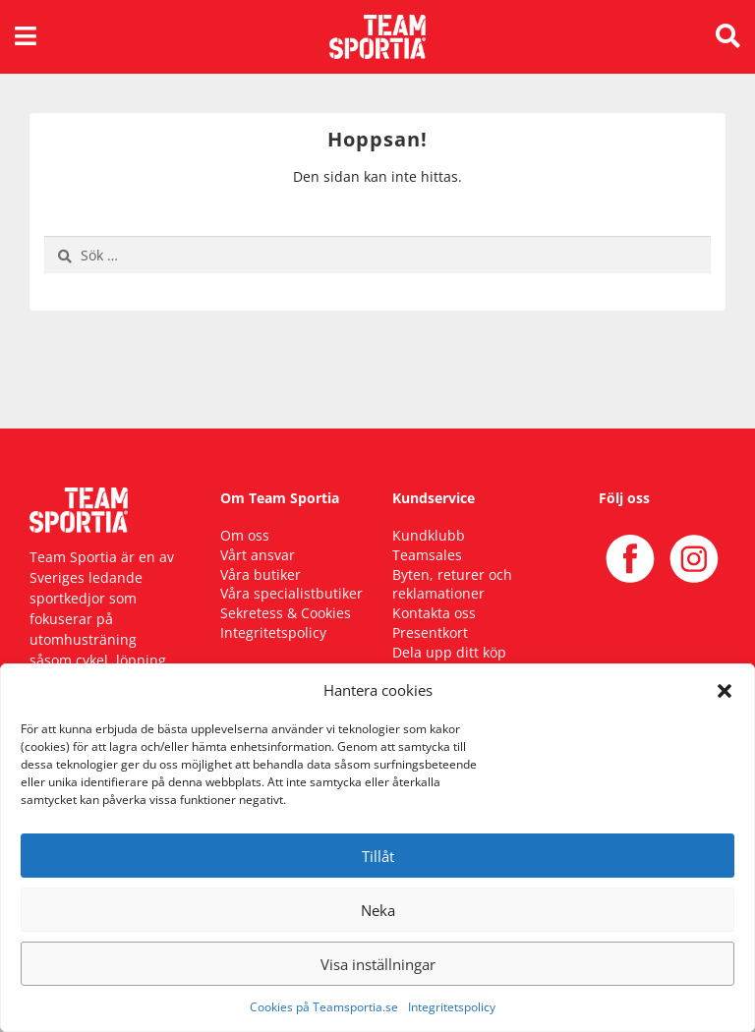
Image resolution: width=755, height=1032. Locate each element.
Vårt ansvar (257, 554)
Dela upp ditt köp (449, 652)
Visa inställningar (378, 964)
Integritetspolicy (451, 1007)
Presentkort (430, 632)
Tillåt (378, 856)
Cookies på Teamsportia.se (324, 1007)
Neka (378, 910)
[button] (724, 690)
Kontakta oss (434, 612)
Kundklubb (428, 535)
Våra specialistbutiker (291, 593)
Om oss (244, 535)
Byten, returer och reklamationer (452, 584)
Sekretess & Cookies (285, 612)
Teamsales (427, 554)
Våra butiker (260, 574)
